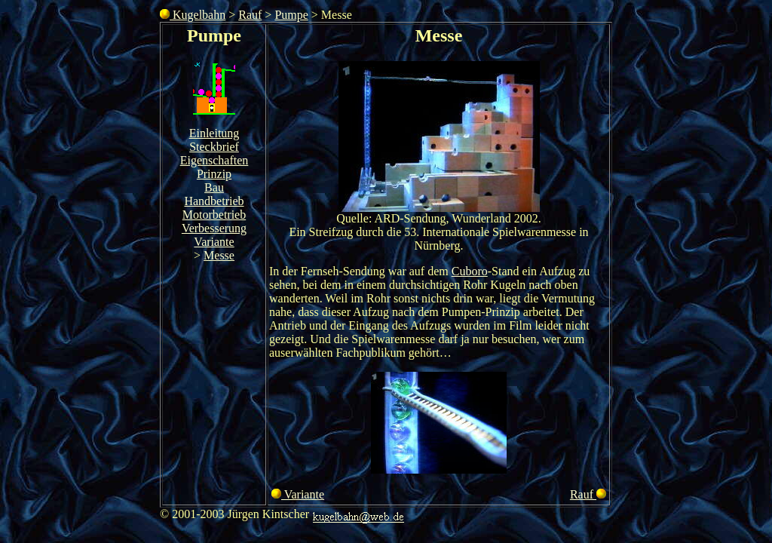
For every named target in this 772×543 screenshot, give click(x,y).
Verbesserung (214, 228)
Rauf (250, 14)
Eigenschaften (214, 160)
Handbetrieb (214, 201)
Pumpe (291, 14)
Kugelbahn (192, 14)
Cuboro (470, 271)
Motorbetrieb (214, 214)
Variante (214, 241)
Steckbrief (214, 146)
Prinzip (214, 173)
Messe (219, 255)
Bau (214, 187)
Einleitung (214, 133)
